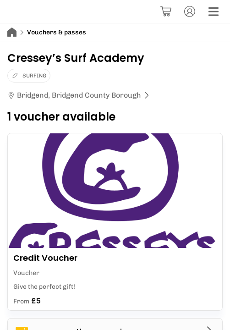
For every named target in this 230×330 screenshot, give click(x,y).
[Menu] (213, 11)
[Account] (190, 11)
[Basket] (166, 11)
